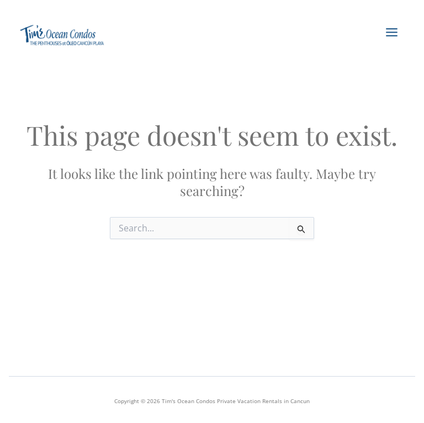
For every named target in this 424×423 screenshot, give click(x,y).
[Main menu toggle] (390, 32)
